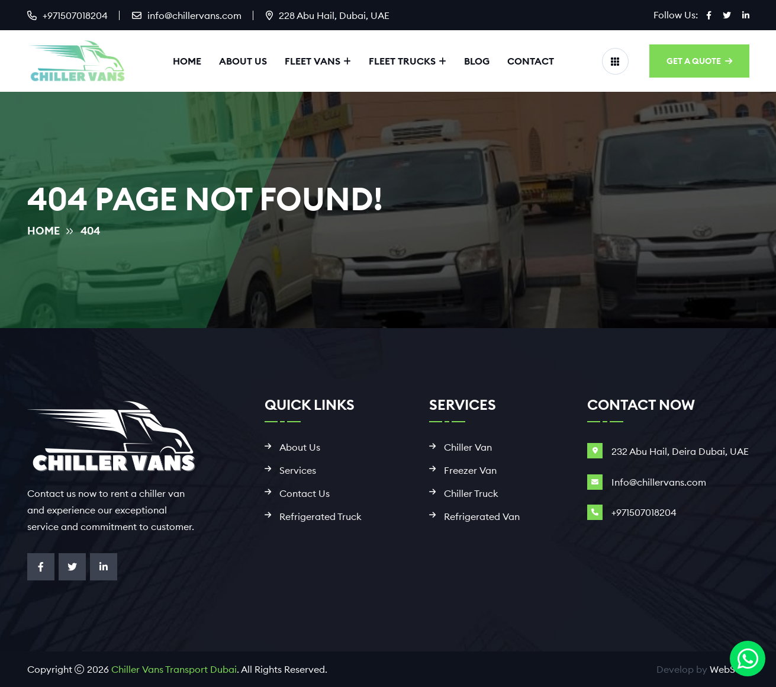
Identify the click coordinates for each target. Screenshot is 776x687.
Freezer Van (470, 470)
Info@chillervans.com (658, 482)
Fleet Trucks (402, 61)
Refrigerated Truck (320, 516)
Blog (477, 61)
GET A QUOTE (699, 61)
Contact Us (304, 493)
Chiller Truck (471, 493)
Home (187, 61)
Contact (530, 61)
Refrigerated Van (482, 516)
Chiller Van (468, 447)
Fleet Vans (312, 61)
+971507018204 (75, 15)
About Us (243, 61)
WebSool (729, 669)
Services (297, 470)
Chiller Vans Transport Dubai (174, 669)
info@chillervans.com (194, 15)
